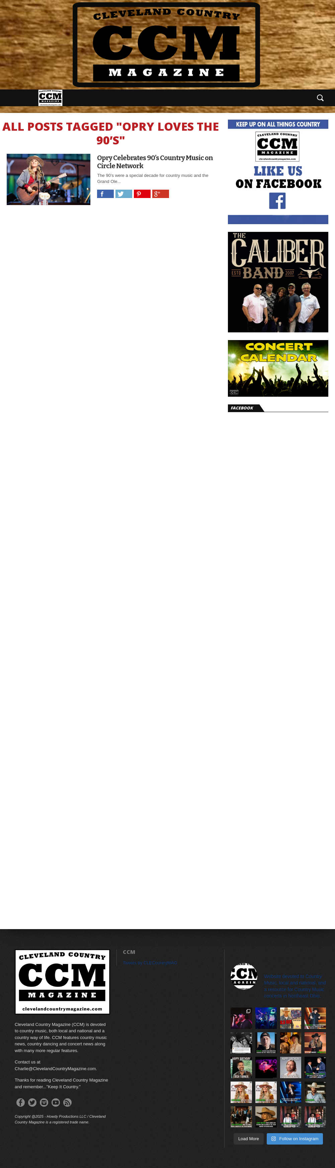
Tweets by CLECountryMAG (150, 962)
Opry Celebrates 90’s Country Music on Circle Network (155, 162)
